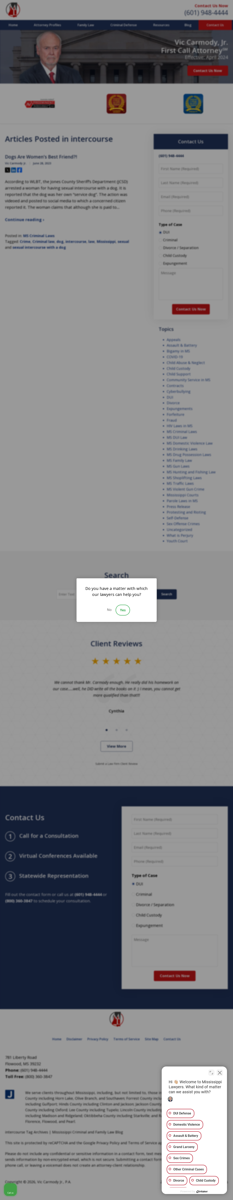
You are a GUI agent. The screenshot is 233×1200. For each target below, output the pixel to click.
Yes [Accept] (123, 610)
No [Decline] (109, 609)
